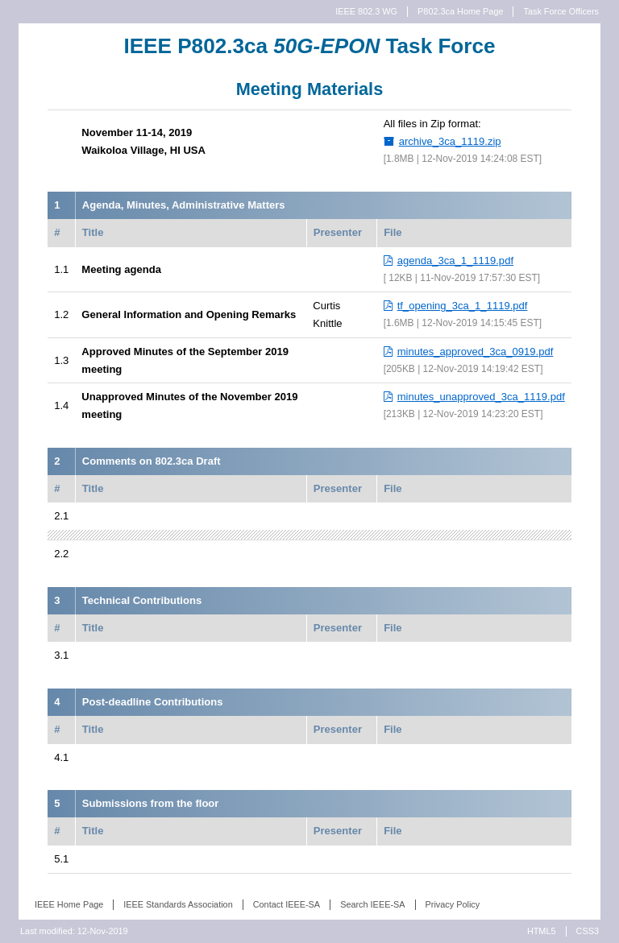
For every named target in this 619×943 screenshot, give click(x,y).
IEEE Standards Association (177, 904)
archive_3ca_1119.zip (450, 141)
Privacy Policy (453, 904)
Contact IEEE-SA (286, 904)
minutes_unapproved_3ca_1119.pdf (481, 397)
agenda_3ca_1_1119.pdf (455, 260)
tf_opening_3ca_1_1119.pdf (462, 306)
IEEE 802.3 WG (366, 11)
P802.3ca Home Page (460, 11)
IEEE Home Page (69, 904)
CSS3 (587, 931)
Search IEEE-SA (372, 904)
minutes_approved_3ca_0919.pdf (475, 351)
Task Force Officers (560, 11)
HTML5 (541, 931)
